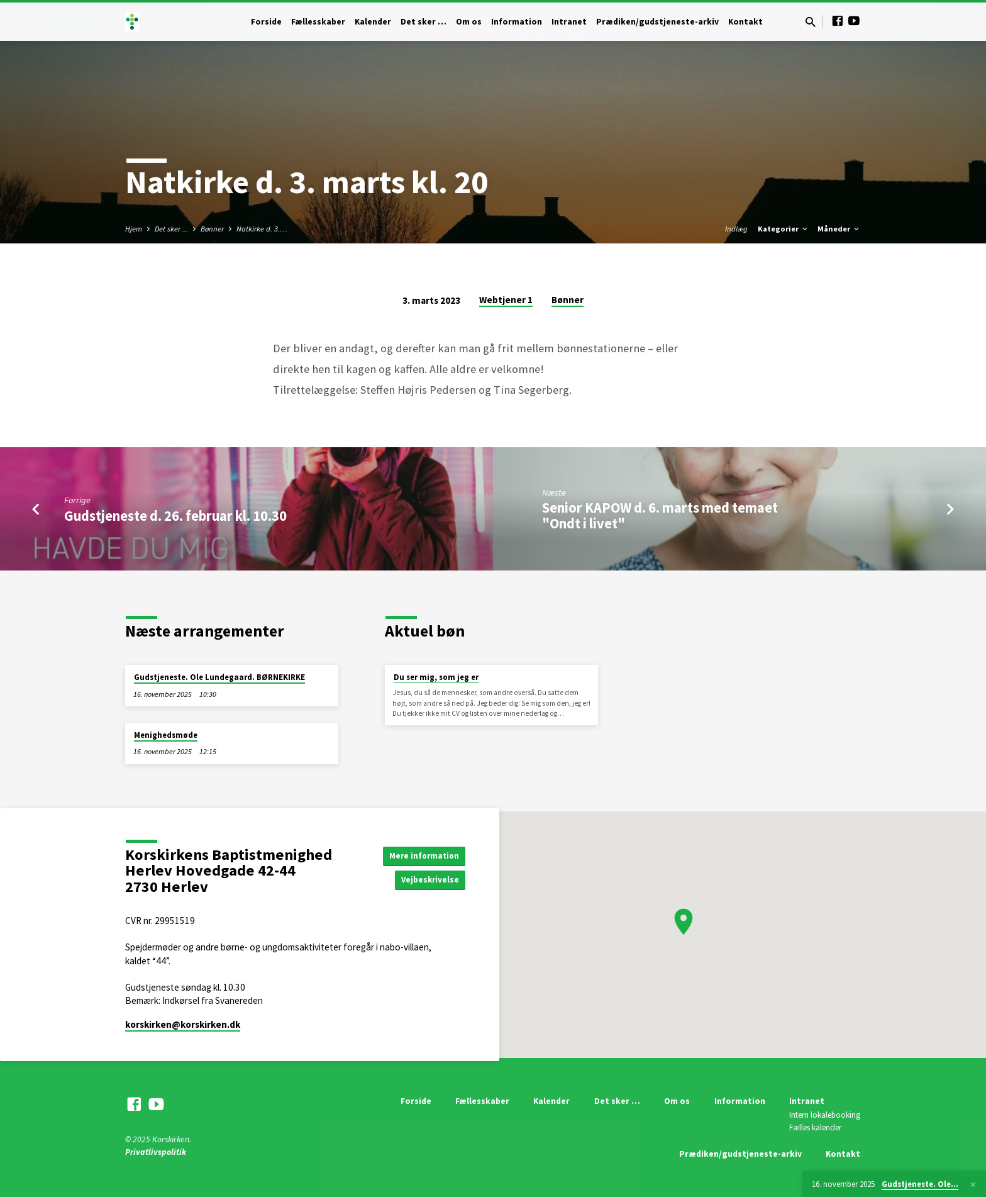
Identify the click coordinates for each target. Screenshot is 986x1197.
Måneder (839, 228)
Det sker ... (171, 228)
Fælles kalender (815, 1127)
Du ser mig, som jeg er (436, 677)
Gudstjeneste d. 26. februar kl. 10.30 (175, 516)
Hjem (133, 228)
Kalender (373, 21)
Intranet (569, 21)
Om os (469, 21)
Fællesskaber (318, 21)
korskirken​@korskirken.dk (182, 1024)
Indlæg (736, 228)
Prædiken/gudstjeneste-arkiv (657, 21)
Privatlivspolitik (155, 1152)
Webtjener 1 (506, 300)
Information (516, 21)
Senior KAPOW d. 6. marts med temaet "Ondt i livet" (660, 515)
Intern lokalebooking (824, 1115)
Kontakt (745, 21)
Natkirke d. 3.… (261, 228)
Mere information (422, 854)
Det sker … (423, 21)
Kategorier (783, 228)
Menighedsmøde (165, 735)
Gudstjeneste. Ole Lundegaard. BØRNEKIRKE (219, 677)
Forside (266, 21)
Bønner (212, 228)
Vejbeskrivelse (429, 880)
